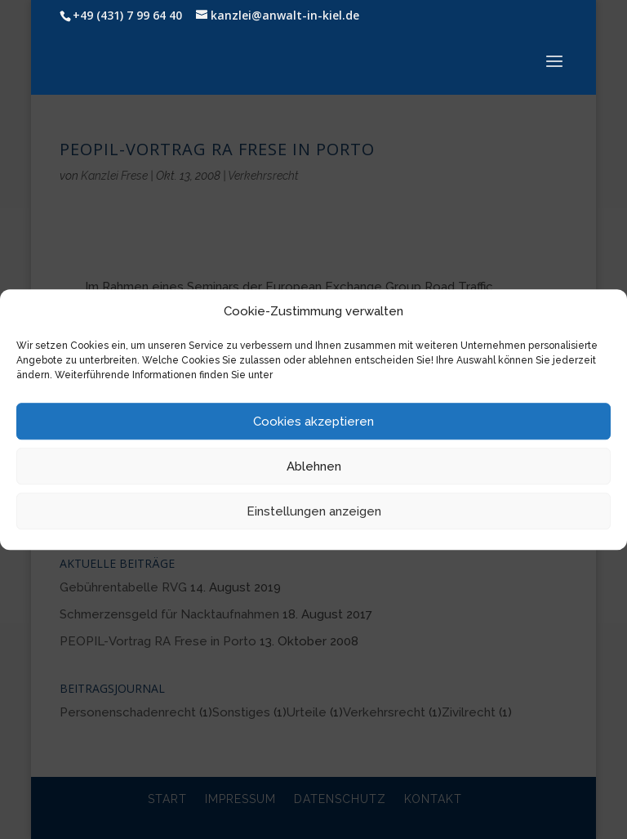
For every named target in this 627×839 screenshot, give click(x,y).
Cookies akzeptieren (313, 421)
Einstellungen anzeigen (314, 511)
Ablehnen (314, 466)
